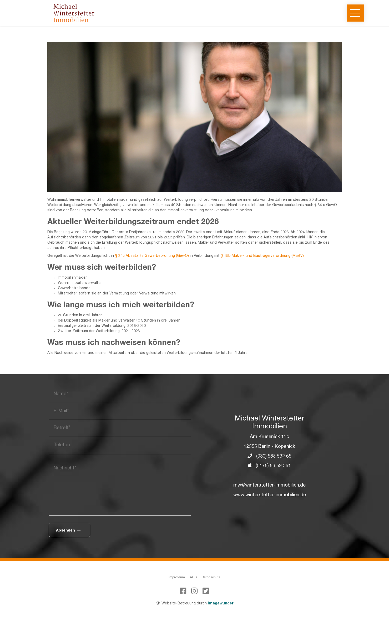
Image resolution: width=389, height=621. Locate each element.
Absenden (68, 531)
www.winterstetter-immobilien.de (269, 495)
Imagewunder (221, 603)
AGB (193, 577)
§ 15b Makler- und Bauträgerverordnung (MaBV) (262, 256)
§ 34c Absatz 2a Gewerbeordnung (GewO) (152, 256)
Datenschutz (211, 577)
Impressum (177, 577)
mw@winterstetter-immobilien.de (269, 485)
